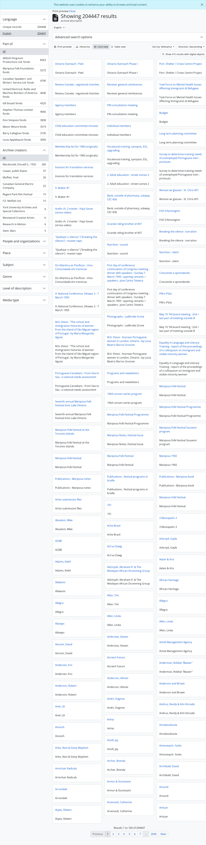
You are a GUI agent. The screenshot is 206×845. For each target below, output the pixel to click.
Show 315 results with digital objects (183, 54)
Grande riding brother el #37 (102, 227)
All (4, 51)
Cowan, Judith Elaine (24, 171)
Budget (163, 113)
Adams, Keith (107, 564)
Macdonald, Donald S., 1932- (24, 165)
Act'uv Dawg (92, 548)
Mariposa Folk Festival (172, 386)
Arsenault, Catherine (97, 804)
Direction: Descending (190, 46)
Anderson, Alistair (96, 680)
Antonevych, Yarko (148, 748)
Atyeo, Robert (107, 812)
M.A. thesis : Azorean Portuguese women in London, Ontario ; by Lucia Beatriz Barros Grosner (129, 343)
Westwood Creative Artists (24, 218)
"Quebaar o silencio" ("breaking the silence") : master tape (98, 239)
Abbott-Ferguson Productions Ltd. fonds (24, 60)
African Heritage (147, 582)
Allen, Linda (92, 618)
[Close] (202, 4)
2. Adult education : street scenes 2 (106, 178)
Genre (7, 276)
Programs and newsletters (123, 375)
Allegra (141, 603)
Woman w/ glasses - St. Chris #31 (179, 190)
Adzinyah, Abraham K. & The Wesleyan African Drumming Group (106, 570)
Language (10, 19)
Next (163, 834)
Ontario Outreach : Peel (69, 64)
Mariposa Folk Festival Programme (136, 409)
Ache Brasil (91, 527)
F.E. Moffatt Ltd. (24, 201)
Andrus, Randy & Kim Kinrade (155, 706)
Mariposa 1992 (146, 458)
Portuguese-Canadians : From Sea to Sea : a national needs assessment (77, 376)
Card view (101, 46)
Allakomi (104, 584)
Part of (8, 44)
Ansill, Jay (90, 742)
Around (141, 789)
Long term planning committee (178, 133)
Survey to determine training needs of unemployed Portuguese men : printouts (180, 158)
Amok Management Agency (153, 644)
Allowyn (104, 626)
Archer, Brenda (94, 762)
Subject (8, 265)
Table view (118, 46)
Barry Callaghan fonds (24, 134)
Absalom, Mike (108, 522)
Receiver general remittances (124, 84)
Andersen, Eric (108, 667)
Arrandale (105, 791)
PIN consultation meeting (100, 108)
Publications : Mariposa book (154, 479)
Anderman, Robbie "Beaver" (153, 665)
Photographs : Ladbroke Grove (125, 319)
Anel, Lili (104, 709)
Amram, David (107, 646)
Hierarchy (83, 46)
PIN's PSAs (165, 293)
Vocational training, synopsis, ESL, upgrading (105, 151)
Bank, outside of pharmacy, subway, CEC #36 (106, 200)
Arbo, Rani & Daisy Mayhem (115, 750)
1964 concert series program (124, 396)
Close (72, 11)
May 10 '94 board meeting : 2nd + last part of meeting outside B (179, 316)
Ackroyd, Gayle (146, 541)
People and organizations (21, 241)
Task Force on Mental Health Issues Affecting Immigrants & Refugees (180, 86)
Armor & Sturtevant (97, 783)
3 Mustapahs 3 (146, 520)
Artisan (141, 810)
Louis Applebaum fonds (24, 140)
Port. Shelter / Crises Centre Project (180, 64)
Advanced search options (73, 37)
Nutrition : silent (169, 252)
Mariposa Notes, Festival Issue (125, 437)
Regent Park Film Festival (24, 195)
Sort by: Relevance (162, 46)
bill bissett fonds (24, 104)
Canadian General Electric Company (24, 186)
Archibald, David (147, 768)
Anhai (88, 721)
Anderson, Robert (110, 688)
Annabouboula (146, 727)
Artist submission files (112, 502)
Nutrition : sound (95, 248)
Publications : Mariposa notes (117, 481)
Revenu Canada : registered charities (77, 84)
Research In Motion (24, 225)
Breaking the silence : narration (178, 231)
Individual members (97, 129)
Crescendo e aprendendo (174, 273)
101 (87, 507)
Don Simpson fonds (24, 120)
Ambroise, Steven (95, 638)
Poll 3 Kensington (169, 211)
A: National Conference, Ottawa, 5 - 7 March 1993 (99, 295)
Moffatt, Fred (24, 178)
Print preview (63, 46)
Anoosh (104, 729)
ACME (102, 543)
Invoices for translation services (96, 167)
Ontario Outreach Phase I (122, 64)
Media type (11, 300)
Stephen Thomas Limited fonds (24, 111)
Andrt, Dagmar (94, 700)
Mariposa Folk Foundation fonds (24, 70)
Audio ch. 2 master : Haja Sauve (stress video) (96, 210)
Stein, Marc (24, 231)
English (24, 34)
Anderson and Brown (150, 686)
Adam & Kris (144, 561)
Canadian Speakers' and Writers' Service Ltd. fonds (24, 80)
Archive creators (15, 150)
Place (7, 253)
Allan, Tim (91, 597)
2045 (154, 834)
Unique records (24, 27)
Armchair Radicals (110, 771)
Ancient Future (94, 659)
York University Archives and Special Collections (24, 209)
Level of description (17, 288)
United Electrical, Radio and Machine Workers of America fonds (24, 93)
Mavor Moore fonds (24, 127)
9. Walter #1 (84, 188)
